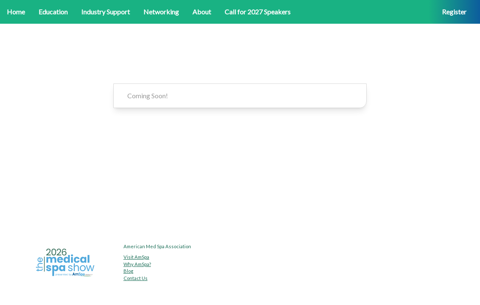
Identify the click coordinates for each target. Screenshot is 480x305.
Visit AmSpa (136, 257)
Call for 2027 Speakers (258, 12)
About (201, 12)
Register (454, 12)
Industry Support (105, 12)
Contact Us (135, 278)
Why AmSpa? (137, 264)
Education (53, 12)
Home (16, 12)
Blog (128, 271)
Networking (161, 12)
